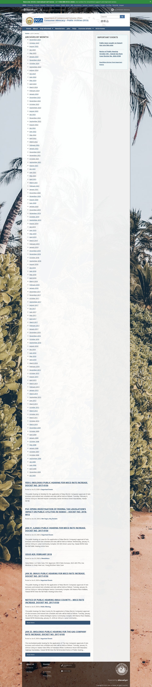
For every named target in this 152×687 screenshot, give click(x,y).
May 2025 (32, 53)
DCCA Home (100, 28)
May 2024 (32, 80)
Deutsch (42, 5)
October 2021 (34, 158)
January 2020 (33, 206)
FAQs (74, 28)
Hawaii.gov (30, 9)
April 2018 (32, 277)
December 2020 (35, 192)
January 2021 (33, 189)
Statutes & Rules (84, 28)
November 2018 (35, 254)
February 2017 (34, 325)
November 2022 (35, 117)
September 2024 (35, 66)
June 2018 (32, 271)
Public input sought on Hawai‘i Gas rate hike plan (110, 43)
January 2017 (33, 328)
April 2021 (32, 179)
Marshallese (78, 5)
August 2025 (33, 46)
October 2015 (34, 373)
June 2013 (32, 400)
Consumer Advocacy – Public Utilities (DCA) (66, 20)
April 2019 (32, 236)
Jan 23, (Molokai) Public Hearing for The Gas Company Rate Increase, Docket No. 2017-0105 (55, 632)
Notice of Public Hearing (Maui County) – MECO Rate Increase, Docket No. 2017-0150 (54, 600)
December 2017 (35, 291)
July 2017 (32, 308)
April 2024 (32, 83)
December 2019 (35, 209)
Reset (58, 9)
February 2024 (34, 90)
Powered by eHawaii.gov (118, 680)
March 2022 (33, 141)
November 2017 (35, 294)
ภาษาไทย (108, 5)
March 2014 (33, 393)
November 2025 (35, 39)
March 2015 (33, 383)
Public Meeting (46, 606)
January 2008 (33, 448)
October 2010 (34, 420)
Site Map (29, 671)
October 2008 (34, 441)
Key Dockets (53, 518)
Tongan (102, 5)
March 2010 (33, 424)
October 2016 (34, 339)
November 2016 (35, 335)
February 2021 (34, 185)
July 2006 (32, 461)
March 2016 (33, 363)
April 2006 (32, 468)
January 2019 (33, 247)
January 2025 (33, 56)
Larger (63, 9)
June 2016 (32, 352)
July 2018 (32, 267)
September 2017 (35, 301)
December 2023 (35, 97)
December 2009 (35, 427)
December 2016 (35, 332)
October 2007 (34, 451)
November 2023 (35, 100)
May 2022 (32, 134)
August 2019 (33, 223)
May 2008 (32, 444)
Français (36, 5)
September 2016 (35, 342)
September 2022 (35, 121)
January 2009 (33, 437)
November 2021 (35, 155)
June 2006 (32, 465)
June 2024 (32, 76)
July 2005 (32, 475)
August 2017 (33, 305)
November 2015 (35, 369)
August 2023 (33, 111)
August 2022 (33, 124)
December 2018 (35, 250)
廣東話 (24, 5)
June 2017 (32, 311)
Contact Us (29, 667)
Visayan (121, 5)
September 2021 (35, 162)
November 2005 (35, 471)
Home (28, 28)
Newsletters (60, 28)
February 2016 (34, 366)
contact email (66, 670)
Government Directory (122, 9)
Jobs (68, 28)
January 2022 (33, 148)
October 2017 (34, 298)
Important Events (47, 489)
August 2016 (33, 345)
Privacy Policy (47, 675)
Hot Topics (45, 518)
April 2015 (32, 380)
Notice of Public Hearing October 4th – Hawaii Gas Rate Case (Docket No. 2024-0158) (111, 53)
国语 (72, 5)
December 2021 (35, 151)
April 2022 (32, 138)
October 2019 (34, 216)
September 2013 (35, 397)
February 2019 (34, 243)
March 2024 (33, 87)
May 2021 (32, 175)
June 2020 (32, 203)
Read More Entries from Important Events (110, 63)
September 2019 (35, 219)
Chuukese (30, 5)
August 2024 (33, 70)
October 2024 (34, 63)
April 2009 (32, 434)
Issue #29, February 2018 (38, 553)
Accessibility (47, 671)
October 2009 (34, 431)
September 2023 (35, 107)
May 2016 (32, 356)
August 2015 (33, 376)
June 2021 (32, 172)
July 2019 (32, 226)
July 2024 (32, 73)
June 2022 (32, 131)
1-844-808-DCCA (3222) (67, 665)
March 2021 (33, 182)
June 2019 (32, 230)
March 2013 (33, 403)
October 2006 (34, 454)
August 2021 (33, 165)
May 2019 (32, 233)
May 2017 (32, 315)
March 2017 (33, 322)
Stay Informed (45, 28)
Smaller (52, 9)
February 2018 (34, 284)
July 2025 (32, 49)
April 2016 (32, 359)
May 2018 (32, 274)
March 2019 (33, 240)
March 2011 (33, 417)
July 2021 (32, 168)
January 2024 (33, 94)
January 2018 (33, 288)
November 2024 (35, 59)
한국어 (68, 5)
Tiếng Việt (115, 5)
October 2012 (34, 407)
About (35, 28)
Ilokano (58, 5)
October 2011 (34, 414)
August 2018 (33, 264)
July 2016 (32, 349)
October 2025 (34, 42)
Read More (34, 622)
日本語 (63, 5)
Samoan (85, 5)
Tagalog (96, 5)
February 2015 (34, 386)
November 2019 (35, 213)
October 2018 (34, 257)
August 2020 (33, 199)
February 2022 (34, 145)
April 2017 (32, 318)
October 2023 (34, 104)
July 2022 (32, 128)
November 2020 (35, 196)
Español (91, 5)
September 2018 (35, 260)
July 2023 (32, 114)
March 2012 (33, 410)
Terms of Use (47, 667)
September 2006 (35, 458)
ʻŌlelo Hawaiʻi (50, 5)
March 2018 (33, 281)
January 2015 (33, 390)
